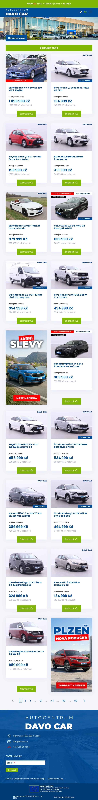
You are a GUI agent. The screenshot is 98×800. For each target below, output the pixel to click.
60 (63, 700)
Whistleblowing (55, 778)
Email (10, 763)
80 (75, 700)
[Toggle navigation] (90, 11)
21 (41, 700)
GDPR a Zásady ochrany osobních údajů (25, 778)
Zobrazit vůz (26, 113)
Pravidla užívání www (66, 797)
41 (52, 700)
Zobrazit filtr (49, 47)
